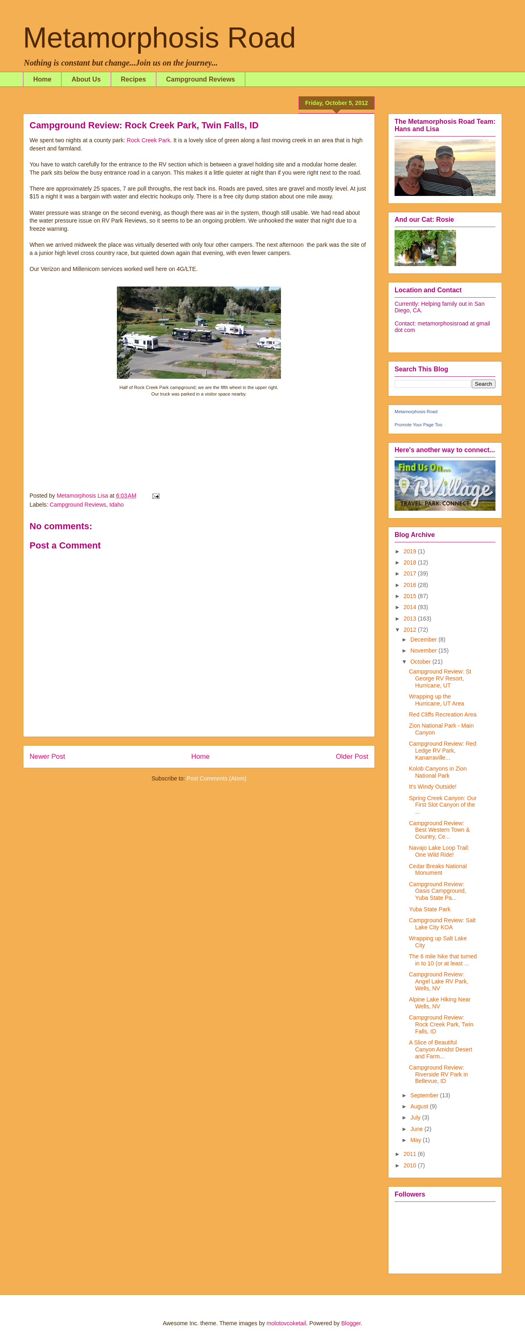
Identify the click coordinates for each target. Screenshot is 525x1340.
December (424, 639)
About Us (85, 79)
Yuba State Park (429, 909)
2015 (411, 596)
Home (42, 79)
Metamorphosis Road (159, 38)
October (421, 661)
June (417, 1129)
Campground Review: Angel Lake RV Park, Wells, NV (438, 981)
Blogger (351, 1323)
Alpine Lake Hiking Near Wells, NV (439, 1003)
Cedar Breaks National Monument (438, 869)
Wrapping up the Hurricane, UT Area (436, 700)
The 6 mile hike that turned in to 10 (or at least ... (443, 960)
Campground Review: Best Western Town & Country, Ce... (439, 830)
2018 (411, 562)
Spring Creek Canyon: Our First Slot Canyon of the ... (443, 805)
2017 (411, 573)
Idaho (117, 504)
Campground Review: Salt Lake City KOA (442, 923)
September (425, 1095)
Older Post (352, 756)
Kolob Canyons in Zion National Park (438, 772)
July (416, 1117)
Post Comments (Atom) (216, 778)
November (424, 650)
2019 (411, 551)
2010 (411, 1165)
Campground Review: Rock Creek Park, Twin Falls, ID (441, 1024)
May (416, 1140)
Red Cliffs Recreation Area (443, 714)
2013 (411, 618)
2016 (411, 585)
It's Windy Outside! (433, 786)
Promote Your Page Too (418, 424)
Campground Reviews (200, 79)
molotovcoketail (286, 1323)
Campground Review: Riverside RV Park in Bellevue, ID (438, 1074)
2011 (411, 1154)
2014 (411, 607)
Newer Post (47, 756)
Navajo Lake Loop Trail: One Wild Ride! (439, 851)
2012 (411, 629)
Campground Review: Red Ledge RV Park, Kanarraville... (442, 750)
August (419, 1106)
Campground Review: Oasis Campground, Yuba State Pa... (437, 891)
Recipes (133, 79)
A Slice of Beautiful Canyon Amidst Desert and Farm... (440, 1049)
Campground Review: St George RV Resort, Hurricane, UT (440, 678)
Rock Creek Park (148, 140)
